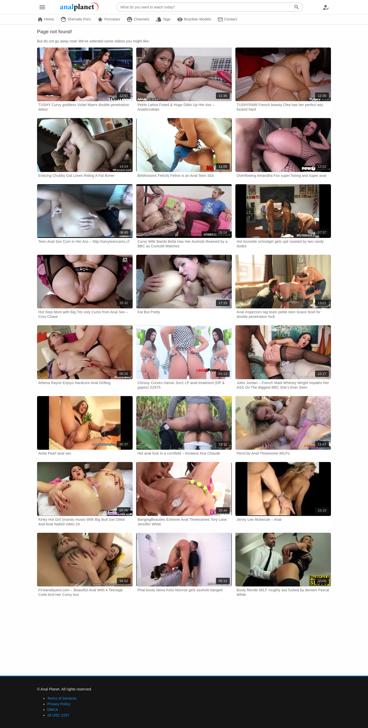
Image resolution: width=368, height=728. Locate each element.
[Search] (296, 7)
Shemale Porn (75, 19)
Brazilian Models (194, 19)
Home (45, 19)
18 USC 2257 (58, 715)
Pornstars (108, 19)
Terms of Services (62, 698)
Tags (163, 19)
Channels (137, 19)
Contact (227, 19)
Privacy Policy (58, 704)
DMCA (52, 710)
